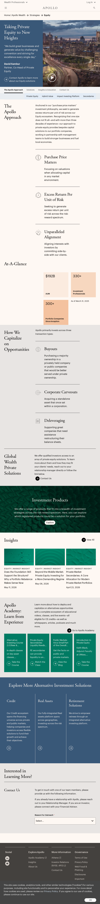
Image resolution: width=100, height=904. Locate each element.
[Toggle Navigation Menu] (5, 7)
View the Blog (63, 662)
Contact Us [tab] (64, 90)
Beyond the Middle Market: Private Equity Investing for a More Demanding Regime (49, 575)
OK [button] (90, 900)
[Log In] (91, 2)
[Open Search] (94, 7)
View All (89, 540)
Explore (50, 523)
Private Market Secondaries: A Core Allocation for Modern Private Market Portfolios (79, 577)
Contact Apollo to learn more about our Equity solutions (22, 79)
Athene (55, 858)
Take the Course (16, 662)
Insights (32, 862)
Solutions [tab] (31, 90)
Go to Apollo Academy (81, 630)
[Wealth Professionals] (16, 2)
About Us (32, 867)
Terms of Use (81, 858)
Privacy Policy (51, 891)
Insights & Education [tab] (47, 90)
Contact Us (44, 479)
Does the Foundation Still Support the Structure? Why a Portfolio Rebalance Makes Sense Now (18, 577)
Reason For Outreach (44, 815)
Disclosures (80, 875)
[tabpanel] (50, 214)
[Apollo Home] (50, 8)
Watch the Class (39, 662)
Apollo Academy (36, 858)
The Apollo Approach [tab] (13, 90)
